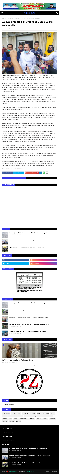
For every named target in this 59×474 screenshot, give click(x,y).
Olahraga (16, 418)
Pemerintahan (11, 416)
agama (36, 416)
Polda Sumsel (40, 413)
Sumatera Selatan (29, 416)
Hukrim (52, 413)
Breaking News (8, 168)
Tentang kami (54, 471)
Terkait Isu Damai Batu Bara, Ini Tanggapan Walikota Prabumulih (27, 331)
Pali (41, 416)
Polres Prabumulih (16, 413)
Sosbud (51, 416)
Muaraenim (52, 418)
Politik (14, 168)
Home (47, 471)
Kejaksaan (11, 421)
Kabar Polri (32, 413)
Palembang (19, 416)
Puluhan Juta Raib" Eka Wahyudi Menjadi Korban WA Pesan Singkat (28, 233)
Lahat (10, 418)
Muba (47, 413)
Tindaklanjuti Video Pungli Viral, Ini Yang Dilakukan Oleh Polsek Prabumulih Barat (32, 310)
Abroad (4, 416)
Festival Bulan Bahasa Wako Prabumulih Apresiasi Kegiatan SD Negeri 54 (29, 317)
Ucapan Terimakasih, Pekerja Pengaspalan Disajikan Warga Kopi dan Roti (29, 324)
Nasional (18, 421)
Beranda (4, 18)
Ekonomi (39, 418)
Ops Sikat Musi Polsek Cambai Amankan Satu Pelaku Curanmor (26, 247)
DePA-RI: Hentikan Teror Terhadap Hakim (17, 360)
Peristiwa (5, 418)
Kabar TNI (45, 418)
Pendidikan (31, 418)
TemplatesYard (14, 471)
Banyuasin (5, 421)
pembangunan (23, 418)
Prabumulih (9, 18)
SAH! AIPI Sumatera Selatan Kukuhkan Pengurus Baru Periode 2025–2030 (29, 240)
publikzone (5, 29)
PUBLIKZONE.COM (30, 471)
